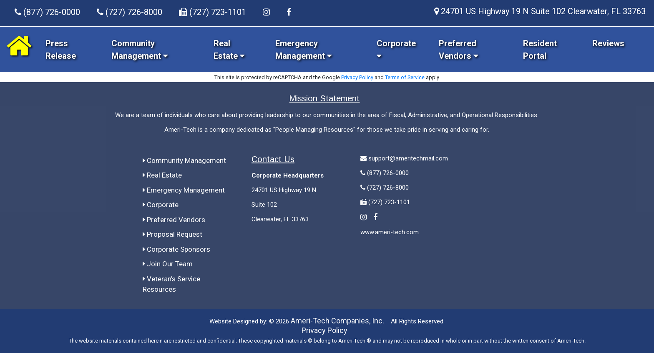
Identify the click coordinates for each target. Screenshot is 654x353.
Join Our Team (168, 264)
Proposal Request (172, 234)
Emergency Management (184, 190)
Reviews (608, 43)
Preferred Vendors (174, 219)
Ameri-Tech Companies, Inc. (337, 320)
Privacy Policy (357, 77)
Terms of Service (405, 77)
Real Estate (162, 175)
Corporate (161, 204)
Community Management (184, 160)
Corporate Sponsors (176, 249)
